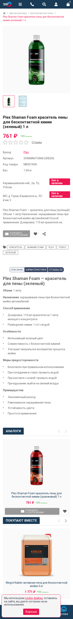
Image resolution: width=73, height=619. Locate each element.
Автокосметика (18, 13)
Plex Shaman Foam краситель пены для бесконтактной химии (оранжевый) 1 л (36, 495)
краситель (15, 247)
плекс (62, 247)
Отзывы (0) (56, 269)
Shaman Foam (35, 247)
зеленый (10, 252)
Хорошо (31, 612)
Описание (17, 269)
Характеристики (36, 269)
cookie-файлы (34, 598)
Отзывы (37, 142)
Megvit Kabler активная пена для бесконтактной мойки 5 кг (36, 584)
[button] (65, 520)
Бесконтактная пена (42, 13)
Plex (26, 152)
